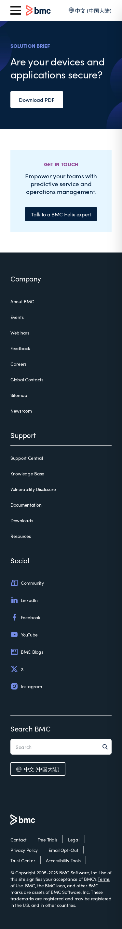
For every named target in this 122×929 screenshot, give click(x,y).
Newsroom (21, 410)
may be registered (93, 898)
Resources (20, 536)
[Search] (107, 747)
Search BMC (30, 728)
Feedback (20, 348)
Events (16, 317)
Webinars (19, 332)
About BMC (22, 301)
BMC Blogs (26, 652)
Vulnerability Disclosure (33, 489)
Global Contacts (26, 379)
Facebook (25, 617)
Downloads (21, 520)
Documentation (25, 504)
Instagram (26, 686)
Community (27, 583)
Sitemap (18, 395)
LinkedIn (24, 600)
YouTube (24, 634)
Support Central (26, 458)
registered (53, 898)
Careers (18, 364)
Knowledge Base (27, 473)
